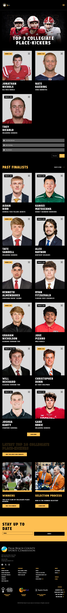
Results (55, 156)
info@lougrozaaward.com (7, 560)
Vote (62, 156)
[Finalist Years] (59, 167)
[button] (63, 5)
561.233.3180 (4, 559)
